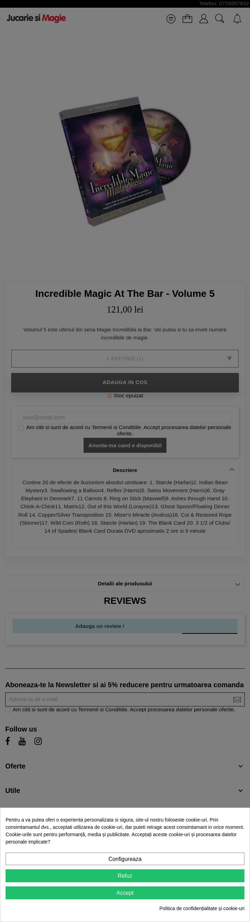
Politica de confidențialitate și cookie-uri (201, 908)
